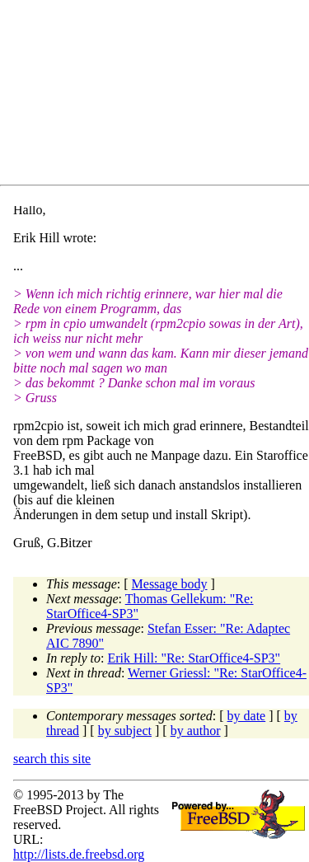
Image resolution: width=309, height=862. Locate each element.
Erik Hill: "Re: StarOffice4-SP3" (194, 658)
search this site (52, 759)
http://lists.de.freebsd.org (78, 854)
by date (246, 716)
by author (196, 731)
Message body (170, 584)
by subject (125, 731)
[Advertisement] (161, 95)
